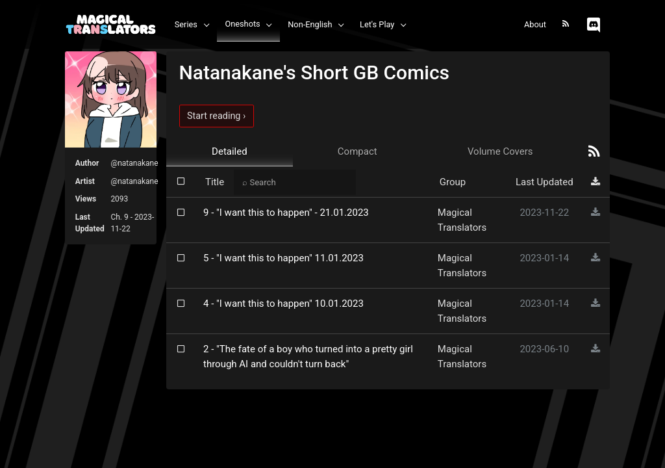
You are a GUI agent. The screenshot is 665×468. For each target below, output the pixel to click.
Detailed (229, 151)
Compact (357, 151)
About (535, 24)
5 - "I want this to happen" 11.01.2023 (283, 258)
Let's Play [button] (377, 24)
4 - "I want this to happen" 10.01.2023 (283, 303)
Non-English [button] (310, 24)
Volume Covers (500, 151)
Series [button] (186, 24)
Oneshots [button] (242, 24)
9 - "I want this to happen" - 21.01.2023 (286, 212)
